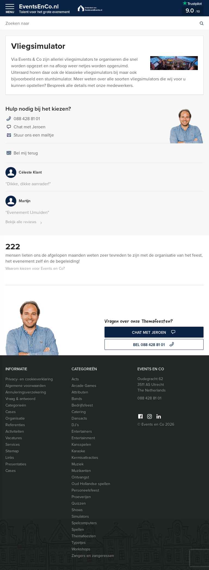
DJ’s (75, 425)
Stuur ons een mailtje (29, 135)
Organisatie (15, 418)
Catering (79, 412)
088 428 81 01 (27, 119)
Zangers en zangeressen (93, 556)
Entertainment (83, 438)
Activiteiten (14, 431)
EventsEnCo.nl (44, 8)
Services (12, 444)
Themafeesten (84, 536)
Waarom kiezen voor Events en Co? (35, 268)
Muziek (78, 464)
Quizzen (79, 503)
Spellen (78, 529)
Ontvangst (80, 477)
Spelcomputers (84, 523)
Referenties (15, 425)
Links (9, 457)
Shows (77, 510)
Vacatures (13, 438)
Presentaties (15, 464)
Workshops (81, 549)
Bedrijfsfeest (82, 405)
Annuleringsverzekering (25, 392)
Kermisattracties (85, 457)
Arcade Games (84, 386)
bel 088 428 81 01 (154, 344)
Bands (77, 399)
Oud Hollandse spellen (91, 484)
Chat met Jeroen (25, 127)
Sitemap (12, 451)
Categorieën (15, 405)
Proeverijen (81, 497)
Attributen (80, 392)
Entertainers (82, 431)
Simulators (80, 516)
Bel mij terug (21, 153)
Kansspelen (81, 444)
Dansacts (79, 418)
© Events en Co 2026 (155, 424)
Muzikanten (81, 471)
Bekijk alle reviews (24, 222)
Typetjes (79, 542)
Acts (75, 379)
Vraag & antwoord (20, 399)
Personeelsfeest (85, 490)
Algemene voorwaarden (25, 386)
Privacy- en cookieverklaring (29, 379)
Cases (10, 412)
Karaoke (78, 451)
